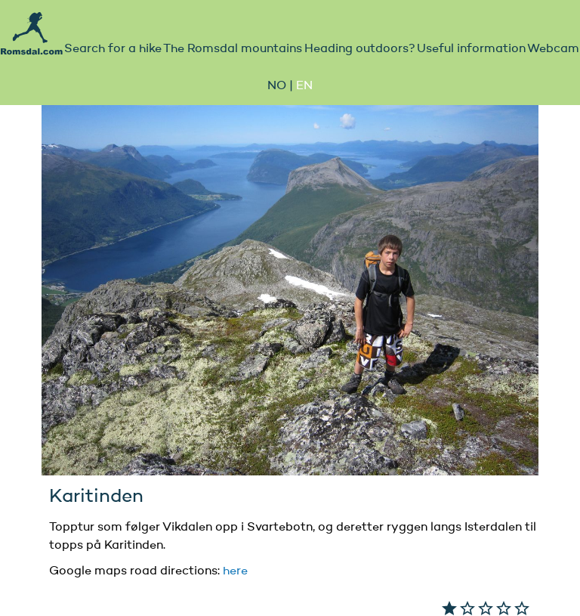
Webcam (553, 49)
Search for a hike (113, 49)
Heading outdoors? (359, 49)
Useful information (471, 49)
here (235, 571)
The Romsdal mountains (232, 49)
